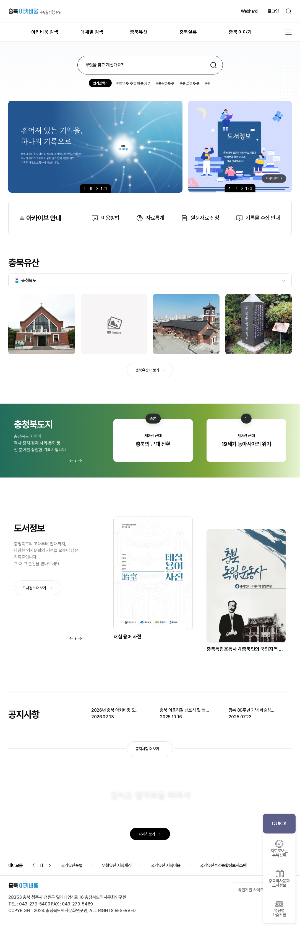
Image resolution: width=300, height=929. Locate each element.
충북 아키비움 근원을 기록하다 (34, 11)
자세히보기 (150, 834)
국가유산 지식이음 (174, 865)
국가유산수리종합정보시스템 (232, 865)
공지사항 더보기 (150, 749)
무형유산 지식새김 (125, 865)
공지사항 (23, 714)
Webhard (249, 11)
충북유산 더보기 (150, 370)
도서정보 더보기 (37, 588)
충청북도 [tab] (25, 280)
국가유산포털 (81, 865)
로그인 (273, 11)
